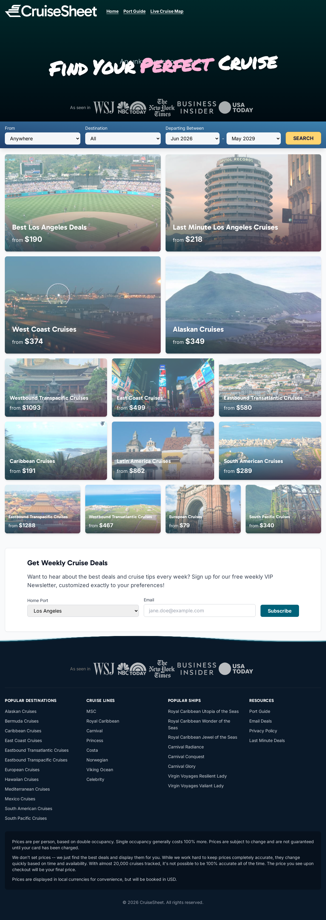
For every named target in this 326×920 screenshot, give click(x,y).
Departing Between (185, 128)
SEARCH (303, 138)
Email (149, 599)
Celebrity (95, 779)
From (10, 128)
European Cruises (22, 769)
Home (112, 11)
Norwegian (97, 759)
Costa (92, 750)
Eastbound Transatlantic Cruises (37, 750)
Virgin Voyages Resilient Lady (197, 775)
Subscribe (280, 611)
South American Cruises (28, 808)
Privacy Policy (263, 730)
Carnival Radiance (186, 746)
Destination (96, 128)
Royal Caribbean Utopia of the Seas (203, 711)
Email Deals (260, 720)
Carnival (94, 730)
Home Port (37, 600)
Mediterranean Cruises (27, 789)
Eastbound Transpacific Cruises (36, 759)
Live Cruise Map (166, 11)
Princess (94, 740)
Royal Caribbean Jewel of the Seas (202, 737)
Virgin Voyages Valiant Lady (196, 785)
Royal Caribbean (102, 720)
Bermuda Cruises (22, 720)
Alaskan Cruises (20, 711)
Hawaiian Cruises (22, 779)
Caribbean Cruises (23, 730)
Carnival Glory (182, 766)
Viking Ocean (99, 769)
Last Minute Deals (267, 740)
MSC (91, 711)
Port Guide (134, 11)
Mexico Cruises (20, 798)
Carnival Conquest (186, 756)
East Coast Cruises (23, 740)
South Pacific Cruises (26, 818)
